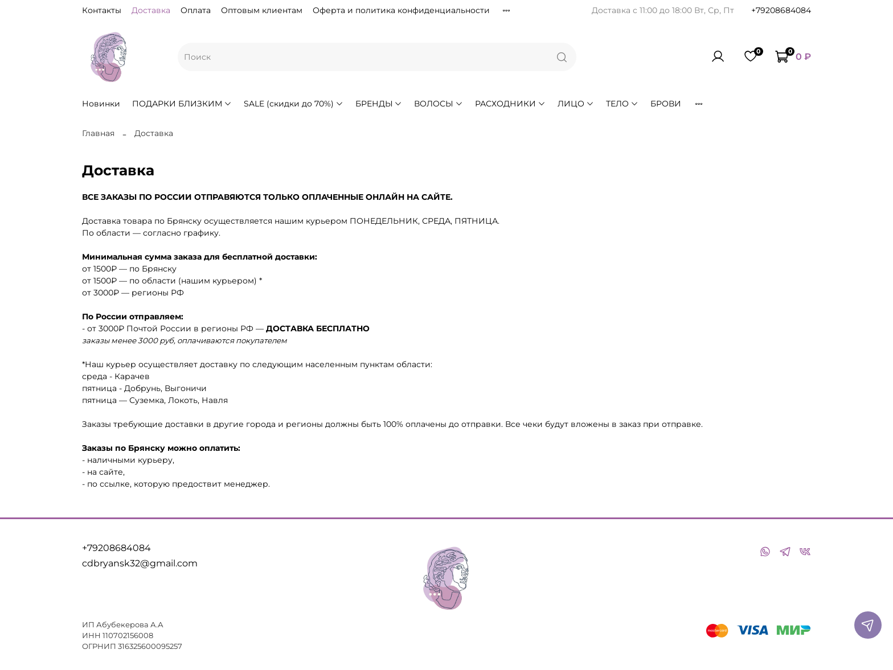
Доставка (151, 10)
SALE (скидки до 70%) (293, 103)
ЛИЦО (576, 103)
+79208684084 (781, 10)
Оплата (196, 10)
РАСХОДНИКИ (510, 103)
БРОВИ (665, 103)
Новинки (101, 103)
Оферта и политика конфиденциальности (401, 10)
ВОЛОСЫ (438, 103)
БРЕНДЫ (379, 103)
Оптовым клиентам (261, 10)
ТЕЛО (622, 103)
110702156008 (128, 635)
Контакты (101, 10)
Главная (98, 133)
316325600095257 (150, 646)
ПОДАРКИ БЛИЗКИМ (182, 103)
